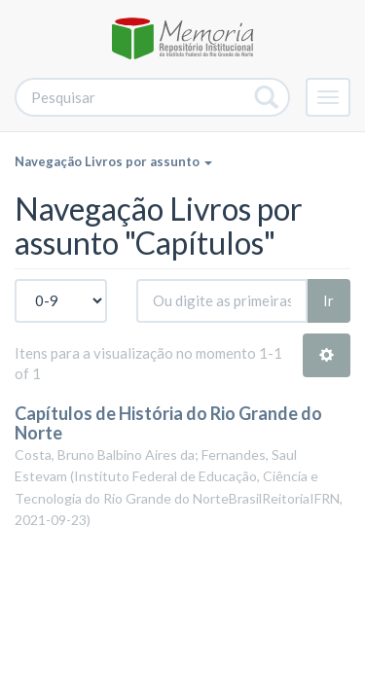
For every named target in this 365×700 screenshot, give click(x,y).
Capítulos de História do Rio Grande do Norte (168, 422)
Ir (328, 300)
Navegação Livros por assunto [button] (113, 161)
